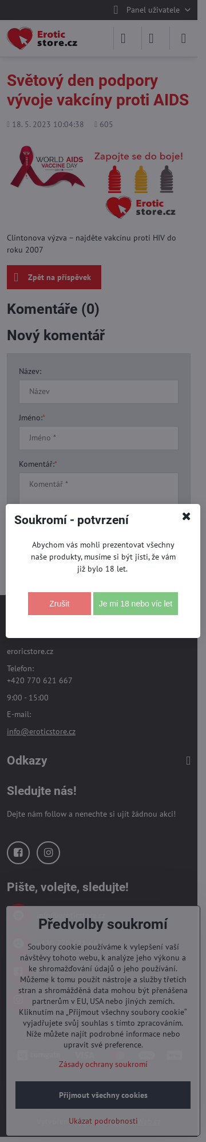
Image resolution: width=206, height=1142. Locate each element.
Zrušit (59, 603)
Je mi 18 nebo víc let (135, 603)
